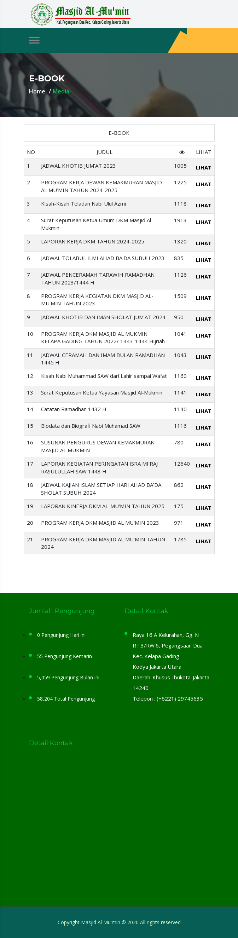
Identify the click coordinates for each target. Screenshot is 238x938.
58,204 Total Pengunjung (66, 698)
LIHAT (203, 167)
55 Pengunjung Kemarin (64, 656)
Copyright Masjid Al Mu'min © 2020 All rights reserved (119, 922)
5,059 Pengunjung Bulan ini (68, 677)
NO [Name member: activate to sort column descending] (31, 151)
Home (37, 91)
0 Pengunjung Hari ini (61, 635)
